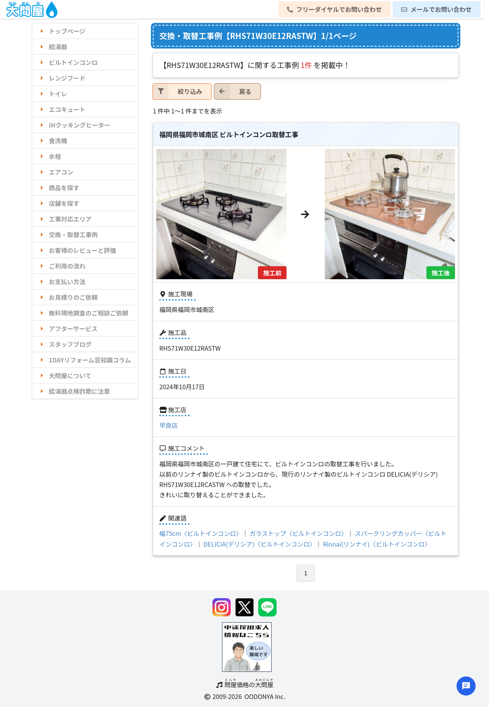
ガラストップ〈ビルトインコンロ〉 (298, 533)
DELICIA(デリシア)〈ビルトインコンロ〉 (260, 543)
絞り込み (177, 91)
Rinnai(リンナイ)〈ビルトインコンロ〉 (377, 543)
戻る (232, 91)
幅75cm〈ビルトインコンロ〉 (200, 533)
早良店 (168, 425)
